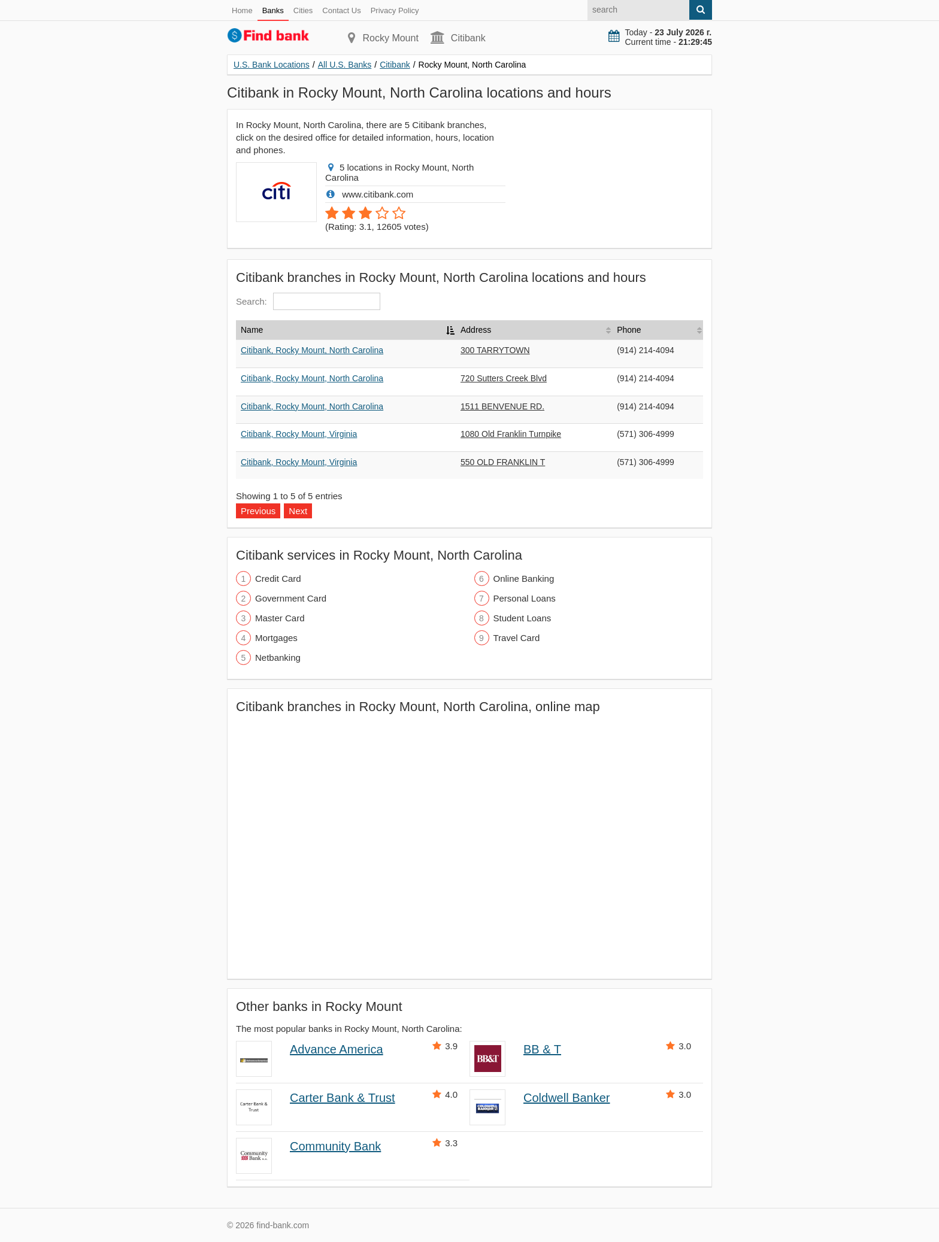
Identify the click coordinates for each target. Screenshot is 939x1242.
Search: (308, 301)
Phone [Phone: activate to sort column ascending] (629, 330)
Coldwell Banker (566, 1097)
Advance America (336, 1049)
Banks (273, 10)
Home (242, 10)
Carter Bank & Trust (342, 1097)
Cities (303, 10)
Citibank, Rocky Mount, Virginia (299, 434)
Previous (258, 511)
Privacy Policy (395, 10)
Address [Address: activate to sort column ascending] (476, 330)
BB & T (542, 1049)
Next (298, 511)
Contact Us (341, 10)
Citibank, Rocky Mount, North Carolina (312, 350)
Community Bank (335, 1146)
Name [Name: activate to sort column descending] (252, 330)
